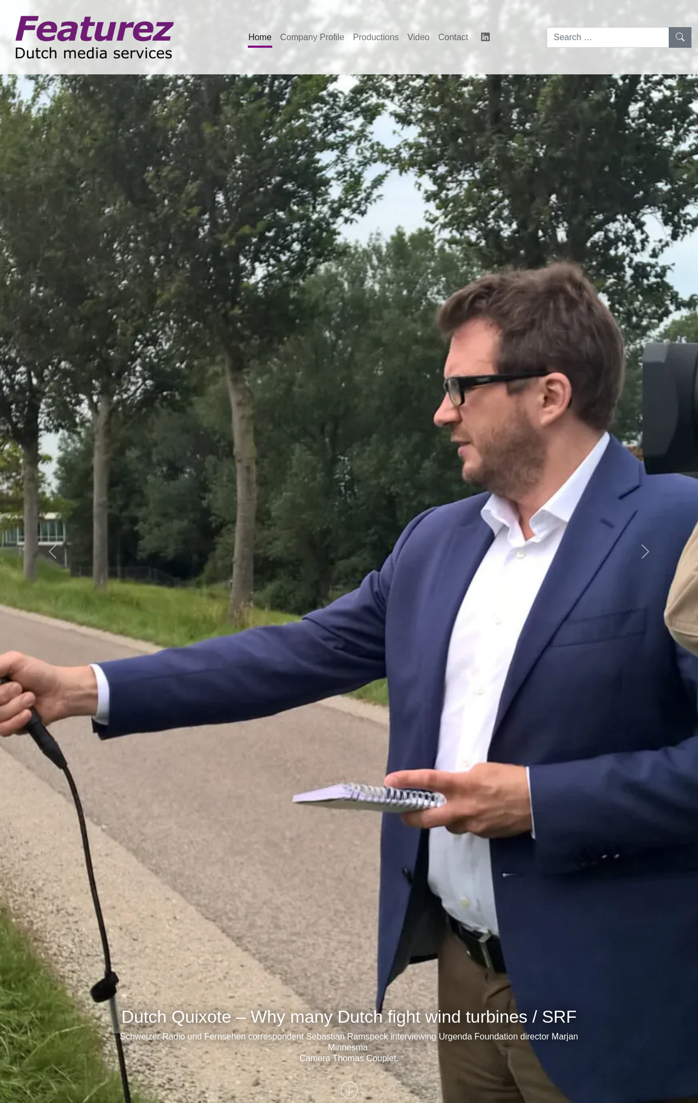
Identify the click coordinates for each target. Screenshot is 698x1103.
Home (260, 37)
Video (418, 37)
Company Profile (312, 37)
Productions (376, 37)
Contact (453, 37)
